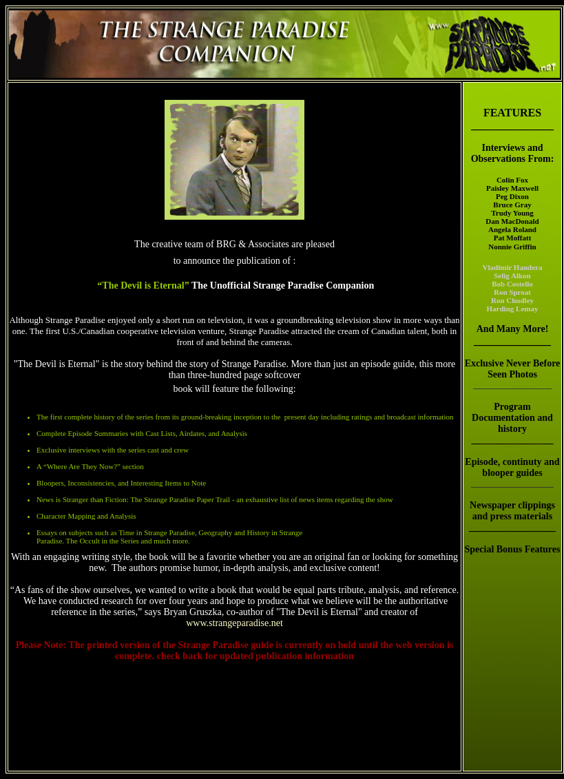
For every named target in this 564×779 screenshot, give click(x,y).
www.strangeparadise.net (234, 623)
